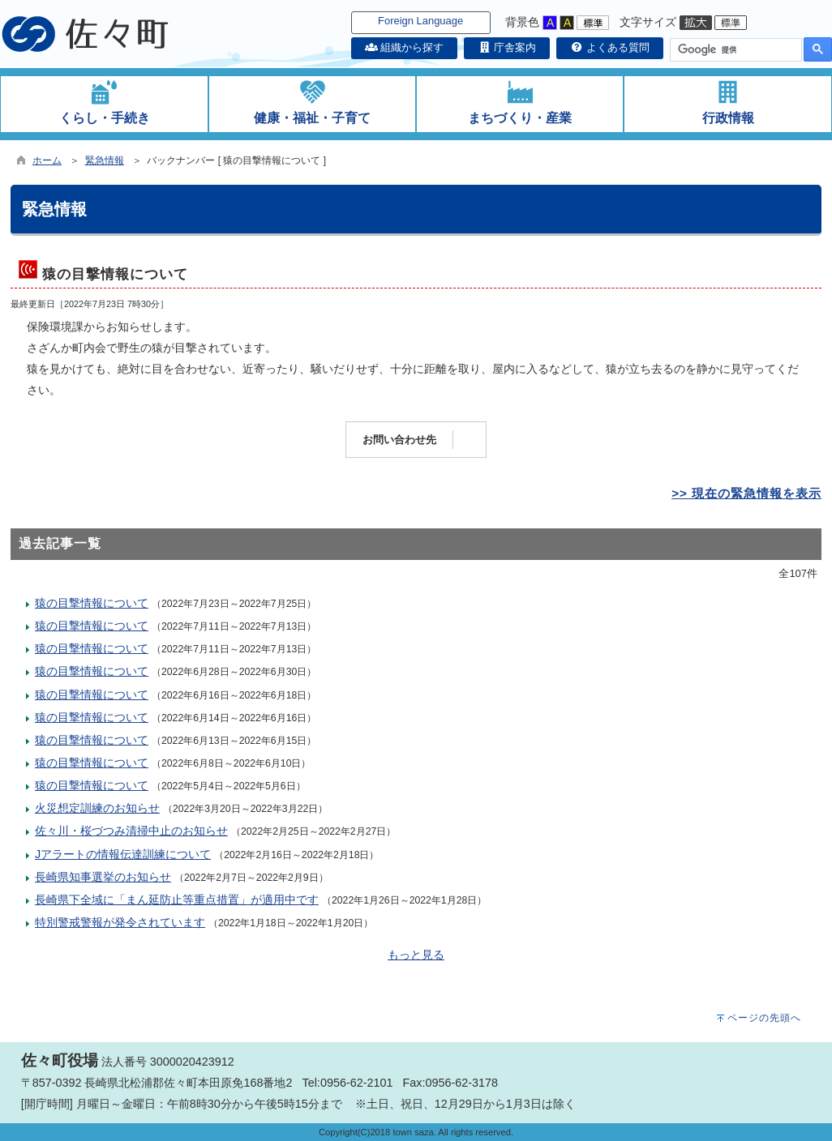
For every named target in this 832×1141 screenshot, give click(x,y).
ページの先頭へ (764, 1018)
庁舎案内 (507, 47)
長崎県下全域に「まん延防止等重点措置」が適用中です (177, 899)
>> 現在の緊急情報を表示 (746, 493)
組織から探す (404, 47)
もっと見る (416, 954)
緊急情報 (104, 160)
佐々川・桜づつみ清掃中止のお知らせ (131, 830)
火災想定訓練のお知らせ (97, 807)
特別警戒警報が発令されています (120, 922)
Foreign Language (420, 21)
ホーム (47, 160)
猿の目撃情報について (91, 602)
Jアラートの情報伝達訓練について (123, 854)
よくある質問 (610, 47)
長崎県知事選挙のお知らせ (103, 876)
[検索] (734, 50)
